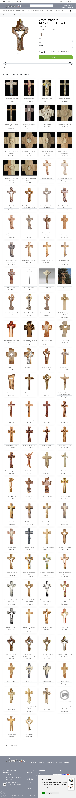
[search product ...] (41, 5)
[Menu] (74, 778)
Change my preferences (52, 793)
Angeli (51, 10)
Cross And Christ (13, 14)
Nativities (18, 10)
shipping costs (64, 51)
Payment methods (32, 775)
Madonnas (36, 10)
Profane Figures (44, 10)
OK (43, 793)
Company (41, 773)
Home (5, 14)
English (61, 1)
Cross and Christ (58, 10)
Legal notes (30, 788)
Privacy (29, 786)
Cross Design (23, 14)
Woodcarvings (11, 10)
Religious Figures (27, 10)
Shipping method (31, 778)
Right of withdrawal (30, 783)
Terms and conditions (30, 780)
